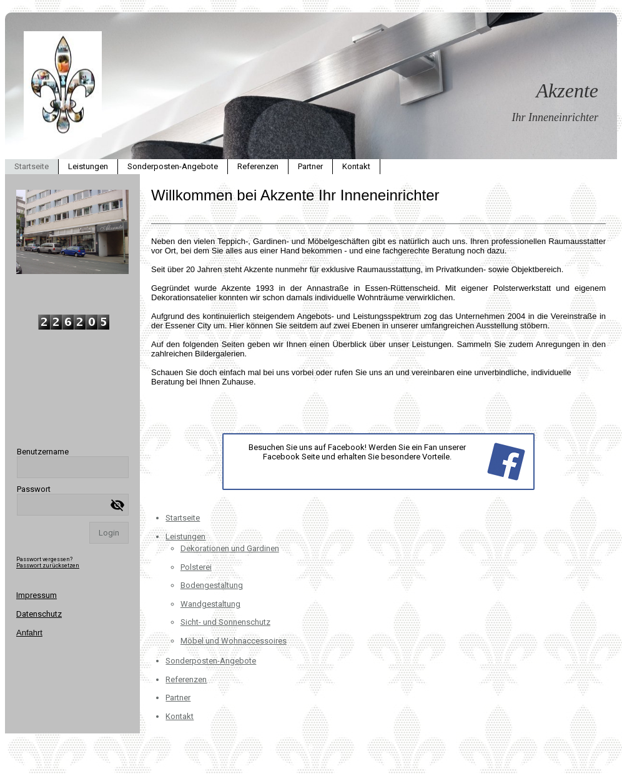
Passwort (34, 489)
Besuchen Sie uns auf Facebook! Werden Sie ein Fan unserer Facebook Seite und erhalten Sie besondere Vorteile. (357, 452)
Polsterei (196, 567)
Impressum (36, 595)
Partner (310, 166)
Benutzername (43, 451)
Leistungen (88, 166)
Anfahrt (29, 632)
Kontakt (356, 166)
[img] (311, 85)
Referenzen (258, 166)
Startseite (31, 166)
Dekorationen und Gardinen (229, 548)
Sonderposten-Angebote (172, 166)
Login (109, 532)
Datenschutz (39, 614)
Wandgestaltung (210, 604)
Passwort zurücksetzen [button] (47, 565)
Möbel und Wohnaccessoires (233, 640)
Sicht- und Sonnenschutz (225, 622)
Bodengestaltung (211, 585)
